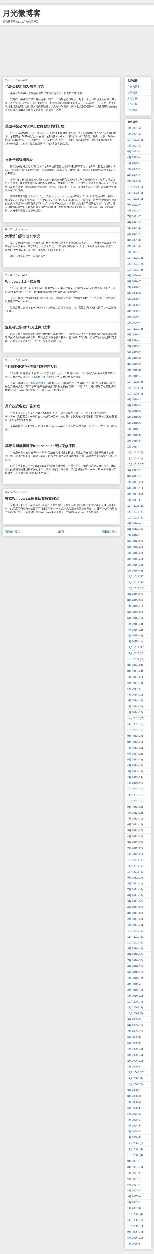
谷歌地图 (132, 92)
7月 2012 (132, 818)
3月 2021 (132, 240)
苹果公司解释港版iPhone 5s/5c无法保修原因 (40, 446)
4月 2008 (132, 1119)
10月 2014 (133, 659)
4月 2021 (132, 234)
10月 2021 (133, 198)
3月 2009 (132, 1054)
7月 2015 (132, 606)
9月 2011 (132, 877)
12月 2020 (133, 257)
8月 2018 (132, 405)
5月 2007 (132, 1184)
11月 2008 (133, 1078)
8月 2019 (132, 340)
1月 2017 (132, 499)
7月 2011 (132, 889)
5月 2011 (132, 901)
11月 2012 (133, 795)
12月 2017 (133, 452)
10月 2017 (133, 464)
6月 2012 (132, 824)
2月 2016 (132, 564)
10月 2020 (133, 269)
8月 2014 (132, 671)
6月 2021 (132, 222)
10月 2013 (133, 730)
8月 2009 (132, 1025)
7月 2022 (132, 169)
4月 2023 (132, 157)
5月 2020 (132, 299)
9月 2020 (132, 275)
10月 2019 (133, 328)
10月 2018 (133, 393)
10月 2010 (133, 942)
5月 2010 (132, 972)
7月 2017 (132, 482)
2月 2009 (132, 1060)
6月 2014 (132, 683)
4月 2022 (132, 175)
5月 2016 (132, 547)
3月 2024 (132, 133)
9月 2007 (132, 1161)
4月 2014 (132, 694)
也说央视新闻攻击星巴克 (24, 87)
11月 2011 (133, 866)
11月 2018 (133, 387)
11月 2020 (133, 263)
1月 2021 (132, 252)
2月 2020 (132, 316)
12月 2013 (133, 718)
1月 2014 (132, 712)
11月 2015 (133, 582)
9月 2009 (132, 1019)
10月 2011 (133, 871)
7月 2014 (132, 677)
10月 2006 (133, 1226)
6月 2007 (132, 1178)
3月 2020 (132, 311)
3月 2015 (132, 629)
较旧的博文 (109, 531)
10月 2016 (133, 517)
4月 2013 (132, 765)
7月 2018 (132, 411)
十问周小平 (53, 376)
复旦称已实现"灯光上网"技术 (27, 327)
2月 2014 (132, 706)
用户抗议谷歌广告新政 (22, 406)
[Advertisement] (77, 49)
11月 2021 (133, 192)
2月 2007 (132, 1202)
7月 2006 (132, 1243)
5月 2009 (132, 1043)
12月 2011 (133, 860)
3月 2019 (132, 364)
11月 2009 (133, 1007)
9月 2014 (132, 665)
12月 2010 (133, 931)
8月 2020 (132, 281)
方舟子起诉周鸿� (19, 160)
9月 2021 (132, 204)
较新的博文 (12, 531)
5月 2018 (132, 423)
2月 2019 (132, 370)
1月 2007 (132, 1208)
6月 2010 (132, 966)
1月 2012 (132, 854)
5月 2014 (132, 688)
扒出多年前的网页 (35, 383)
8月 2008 (132, 1096)
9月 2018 (132, 399)
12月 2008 (133, 1072)
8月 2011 (132, 883)
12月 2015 (133, 576)
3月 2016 (132, 559)
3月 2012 (132, 842)
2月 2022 (132, 181)
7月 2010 (132, 960)
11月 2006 (133, 1220)
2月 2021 (132, 246)
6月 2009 (132, 1037)
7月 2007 (132, 1172)
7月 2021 (132, 216)
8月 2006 (132, 1237)
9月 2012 (132, 807)
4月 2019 (132, 358)
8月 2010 (132, 954)
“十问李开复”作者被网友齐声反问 (31, 367)
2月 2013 (132, 777)
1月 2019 (132, 376)
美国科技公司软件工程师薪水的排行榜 (34, 126)
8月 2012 (132, 812)
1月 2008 (132, 1137)
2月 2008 (132, 1131)
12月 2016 (133, 505)
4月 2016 (132, 553)
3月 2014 (132, 700)
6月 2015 (132, 612)
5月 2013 (132, 759)
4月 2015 (132, 623)
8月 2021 (132, 210)
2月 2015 (132, 635)
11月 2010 (133, 936)
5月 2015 (132, 618)
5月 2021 (132, 228)
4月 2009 (132, 1048)
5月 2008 (132, 1113)
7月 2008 (132, 1102)
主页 (61, 531)
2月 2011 (132, 919)
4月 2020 (132, 305)
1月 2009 (132, 1066)
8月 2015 (132, 600)
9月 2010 (132, 948)
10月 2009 (133, 1013)
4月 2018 (132, 429)
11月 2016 (133, 511)
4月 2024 (132, 128)
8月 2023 (132, 145)
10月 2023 (133, 139)
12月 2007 (133, 1143)
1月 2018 (132, 446)
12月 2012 (133, 789)
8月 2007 (132, 1167)
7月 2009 (132, 1031)
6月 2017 (132, 488)
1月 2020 (132, 322)
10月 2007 (133, 1155)
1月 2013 (132, 783)
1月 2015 (132, 641)
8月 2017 (132, 476)
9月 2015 (132, 594)
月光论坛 (132, 104)
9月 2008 (132, 1090)
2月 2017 (132, 494)
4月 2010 (132, 978)
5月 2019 (132, 352)
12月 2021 (133, 187)
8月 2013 (132, 742)
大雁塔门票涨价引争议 (22, 236)
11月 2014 (133, 653)
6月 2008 (132, 1108)
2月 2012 (132, 848)
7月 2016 (132, 535)
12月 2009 (133, 1001)
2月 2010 (132, 990)
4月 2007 (132, 1190)
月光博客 (132, 110)
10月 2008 (133, 1084)
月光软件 (132, 98)
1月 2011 (132, 924)
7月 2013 (132, 747)
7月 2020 (132, 287)
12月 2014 (133, 647)
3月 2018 (132, 435)
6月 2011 (132, 895)
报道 (27, 242)
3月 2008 (132, 1125)
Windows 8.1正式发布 (22, 282)
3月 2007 (132, 1196)
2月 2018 (132, 440)
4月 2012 (132, 836)
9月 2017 (132, 470)
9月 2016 (132, 523)
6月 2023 (132, 151)
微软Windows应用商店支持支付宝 (32, 498)
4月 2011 (132, 907)
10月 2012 (133, 801)
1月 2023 (132, 163)
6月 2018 (132, 417)
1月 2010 (132, 995)
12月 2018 (133, 381)
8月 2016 (132, 529)
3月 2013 (132, 771)
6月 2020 (132, 293)
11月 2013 (133, 724)
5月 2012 (132, 830)
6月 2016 (132, 541)
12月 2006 (133, 1214)
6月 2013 (132, 753)
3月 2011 (132, 913)
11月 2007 (133, 1149)
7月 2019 (132, 346)
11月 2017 (133, 458)
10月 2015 (133, 588)
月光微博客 (22, 13)
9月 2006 (132, 1232)
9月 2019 (132, 334)
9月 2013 (132, 736)
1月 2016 (132, 570)
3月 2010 (132, 984)
